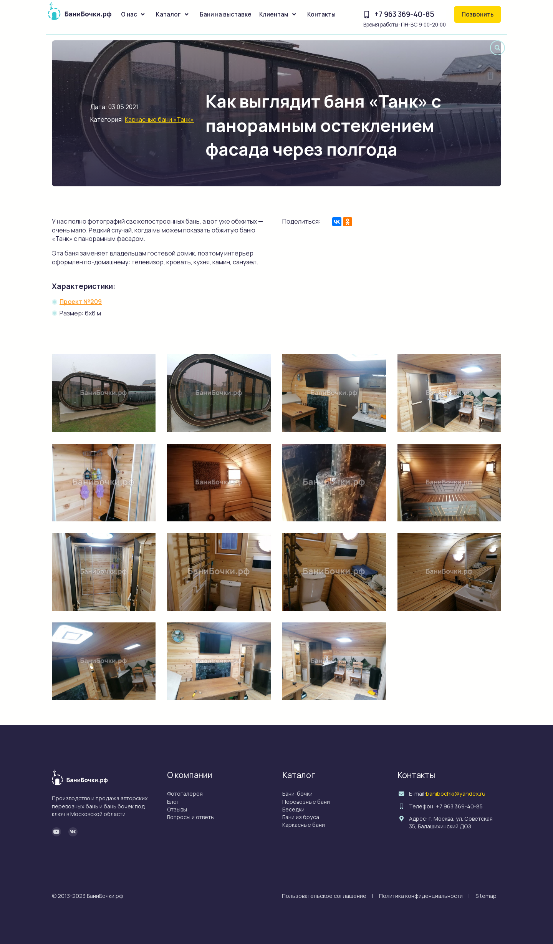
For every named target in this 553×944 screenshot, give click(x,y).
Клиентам (273, 14)
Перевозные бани (306, 801)
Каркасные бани (303, 824)
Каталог (168, 14)
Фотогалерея (185, 793)
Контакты (321, 14)
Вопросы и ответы (191, 817)
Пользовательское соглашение (324, 895)
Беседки (293, 809)
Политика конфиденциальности (421, 895)
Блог (173, 801)
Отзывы (177, 809)
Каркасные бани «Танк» (159, 119)
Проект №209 (81, 301)
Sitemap (486, 895)
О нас (129, 14)
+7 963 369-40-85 (404, 14)
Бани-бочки (297, 793)
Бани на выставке (226, 14)
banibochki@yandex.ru (455, 793)
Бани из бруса (300, 817)
